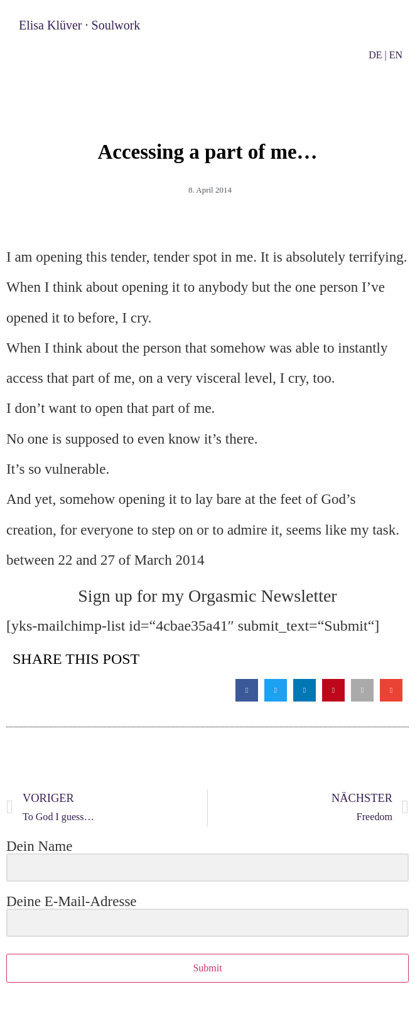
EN (395, 55)
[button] (246, 690)
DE (375, 55)
